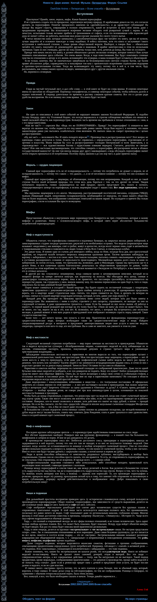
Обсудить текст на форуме (39, 599)
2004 (85, 584)
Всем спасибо (95, 8)
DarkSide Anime (59, 8)
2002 (73, 584)
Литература (77, 8)
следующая (83, 581)
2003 (79, 584)
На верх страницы (136, 599)
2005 (91, 584)
